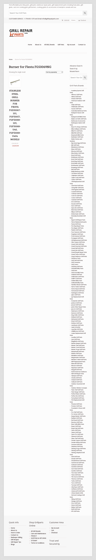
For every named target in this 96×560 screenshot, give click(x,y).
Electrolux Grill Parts (77, 210)
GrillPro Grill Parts (76, 278)
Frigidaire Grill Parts (77, 234)
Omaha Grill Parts (76, 378)
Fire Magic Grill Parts (77, 228)
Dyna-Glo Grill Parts (77, 208)
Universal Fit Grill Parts (78, 491)
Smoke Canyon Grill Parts (78, 440)
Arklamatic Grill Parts (77, 107)
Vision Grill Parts (76, 505)
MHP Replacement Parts (78, 362)
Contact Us (82, 45)
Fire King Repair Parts (77, 226)
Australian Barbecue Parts (79, 111)
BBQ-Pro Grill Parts (77, 131)
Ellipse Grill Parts (76, 212)
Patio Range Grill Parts (77, 392)
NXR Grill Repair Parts (77, 374)
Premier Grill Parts (76, 406)
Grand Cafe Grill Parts (77, 244)
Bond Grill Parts (76, 155)
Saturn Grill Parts (76, 432)
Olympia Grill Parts (76, 376)
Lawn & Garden (75, 327)
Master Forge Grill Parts (78, 349)
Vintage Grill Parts (76, 501)
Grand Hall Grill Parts (77, 248)
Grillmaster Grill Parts (77, 277)
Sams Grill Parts (76, 430)
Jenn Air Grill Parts (76, 309)
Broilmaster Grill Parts (77, 165)
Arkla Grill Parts (75, 105)
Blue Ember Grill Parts (77, 153)
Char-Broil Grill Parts (77, 185)
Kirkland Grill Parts (76, 317)
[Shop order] (54, 72)
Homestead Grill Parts (77, 291)
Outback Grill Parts (76, 382)
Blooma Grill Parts (76, 151)
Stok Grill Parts (75, 456)
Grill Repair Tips (16, 542)
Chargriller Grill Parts (77, 188)
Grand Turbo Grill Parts (78, 254)
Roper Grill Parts (76, 426)
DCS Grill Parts (75, 202)
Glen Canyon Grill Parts (78, 242)
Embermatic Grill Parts (77, 214)
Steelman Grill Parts (77, 446)
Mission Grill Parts (76, 366)
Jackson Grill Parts (76, 303)
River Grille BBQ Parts (77, 424)
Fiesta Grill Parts (76, 224)
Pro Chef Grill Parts (76, 412)
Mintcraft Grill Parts (77, 363)
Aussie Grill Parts (76, 109)
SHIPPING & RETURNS (38, 538)
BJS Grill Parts (75, 145)
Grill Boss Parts (75, 258)
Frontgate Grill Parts (77, 238)
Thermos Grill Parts (77, 479)
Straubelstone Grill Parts (78, 461)
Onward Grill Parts (76, 380)
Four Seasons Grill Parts (78, 232)
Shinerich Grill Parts (77, 436)
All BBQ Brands (49, 45)
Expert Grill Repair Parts (78, 220)
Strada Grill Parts (76, 459)
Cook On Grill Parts (77, 196)
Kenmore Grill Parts (77, 313)
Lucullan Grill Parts (76, 337)
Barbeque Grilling (16, 537)
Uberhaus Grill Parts (77, 487)
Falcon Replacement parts (79, 222)
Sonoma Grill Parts (76, 444)
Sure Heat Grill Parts (77, 469)
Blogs (13, 544)
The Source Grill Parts (77, 477)
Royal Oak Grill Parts (77, 428)
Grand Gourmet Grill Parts (79, 246)
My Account (71, 45)
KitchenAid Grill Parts (77, 319)
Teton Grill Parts (76, 475)
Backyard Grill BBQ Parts (78, 117)
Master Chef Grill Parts (77, 345)
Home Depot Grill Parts (78, 289)
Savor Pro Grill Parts (77, 434)
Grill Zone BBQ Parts (77, 273)
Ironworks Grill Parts (77, 301)
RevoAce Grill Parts (76, 422)
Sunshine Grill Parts (77, 467)
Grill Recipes (15, 540)
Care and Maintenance (38, 534)
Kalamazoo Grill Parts (77, 311)
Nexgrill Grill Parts (76, 370)
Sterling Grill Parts (76, 450)
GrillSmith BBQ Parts (77, 283)
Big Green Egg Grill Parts (78, 143)
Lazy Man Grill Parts (77, 329)
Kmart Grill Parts (76, 321)
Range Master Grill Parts (78, 416)
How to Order (15, 533)
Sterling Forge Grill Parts (78, 448)
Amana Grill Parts (76, 99)
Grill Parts (61, 45)
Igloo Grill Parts (75, 295)
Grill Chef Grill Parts (77, 260)
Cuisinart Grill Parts (77, 200)
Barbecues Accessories (78, 121)
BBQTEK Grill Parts (76, 133)
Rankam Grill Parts (76, 418)
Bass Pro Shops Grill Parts (79, 127)
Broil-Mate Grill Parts (77, 163)
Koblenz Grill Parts (76, 323)
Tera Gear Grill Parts (77, 473)
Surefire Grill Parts (76, 471)
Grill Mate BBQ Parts (77, 268)
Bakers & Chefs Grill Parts (78, 119)
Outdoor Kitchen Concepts (79, 388)
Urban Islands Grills (77, 493)
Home (30, 45)
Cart (52, 530)
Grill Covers (74, 264)
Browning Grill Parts (77, 167)
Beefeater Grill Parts (77, 137)
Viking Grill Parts (76, 499)
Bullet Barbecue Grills (77, 171)
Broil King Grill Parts (77, 161)
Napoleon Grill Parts (77, 368)
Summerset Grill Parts (77, 463)
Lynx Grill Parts (75, 339)
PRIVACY (34, 536)
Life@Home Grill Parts (77, 331)
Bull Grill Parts (75, 169)
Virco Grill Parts (75, 503)
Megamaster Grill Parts (78, 357)
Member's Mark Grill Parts (79, 359)
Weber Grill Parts (76, 507)
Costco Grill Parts (76, 198)
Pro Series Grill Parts (77, 414)
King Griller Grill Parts (77, 315)
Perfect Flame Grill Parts (78, 394)
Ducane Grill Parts (76, 204)
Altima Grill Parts (76, 97)
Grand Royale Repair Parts (79, 252)
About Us (38, 45)
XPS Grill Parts (75, 511)
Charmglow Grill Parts (77, 189)
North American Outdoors (79, 372)
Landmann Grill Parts (77, 325)
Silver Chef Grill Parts (77, 438)
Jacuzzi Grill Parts (76, 305)
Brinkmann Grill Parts (77, 157)
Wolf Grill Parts (75, 509)
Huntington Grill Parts (77, 293)
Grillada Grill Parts (76, 274)
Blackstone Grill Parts (77, 147)
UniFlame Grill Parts (77, 489)
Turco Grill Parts (76, 483)
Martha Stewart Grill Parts (78, 343)
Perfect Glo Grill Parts (77, 396)
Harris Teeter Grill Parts (78, 287)
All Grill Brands (35, 531)
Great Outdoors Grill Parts (79, 256)
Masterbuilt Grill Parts (77, 351)
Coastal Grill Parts (76, 192)
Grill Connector (75, 262)
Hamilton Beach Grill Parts (79, 285)
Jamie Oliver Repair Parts (78, 307)
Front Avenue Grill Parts (78, 236)
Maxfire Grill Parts (76, 353)
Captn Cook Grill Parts (77, 177)
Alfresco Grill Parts (76, 94)
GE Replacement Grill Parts (79, 240)
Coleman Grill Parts (77, 194)
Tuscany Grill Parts (76, 485)
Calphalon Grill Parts (77, 175)
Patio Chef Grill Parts (77, 390)
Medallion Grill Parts (77, 355)
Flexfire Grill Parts (76, 230)
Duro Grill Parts (75, 206)
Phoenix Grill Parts (76, 404)
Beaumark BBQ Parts (77, 135)
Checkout (83, 20)
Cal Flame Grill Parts (77, 173)
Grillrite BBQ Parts (76, 281)
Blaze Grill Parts (76, 149)
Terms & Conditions (37, 543)
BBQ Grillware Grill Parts (78, 129)
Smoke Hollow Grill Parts (78, 442)
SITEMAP (34, 541)
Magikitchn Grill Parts (77, 341)
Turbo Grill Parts (76, 481)
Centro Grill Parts (76, 179)
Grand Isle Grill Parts (77, 250)
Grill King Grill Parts (77, 266)
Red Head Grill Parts (77, 420)
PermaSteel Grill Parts (77, 398)
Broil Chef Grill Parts (77, 159)
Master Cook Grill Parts (78, 347)
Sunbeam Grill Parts (77, 465)
